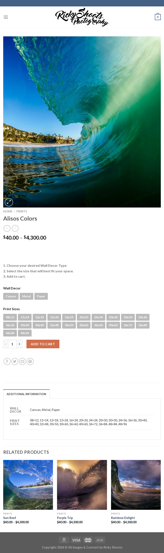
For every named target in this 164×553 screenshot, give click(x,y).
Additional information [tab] (26, 394)
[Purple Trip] (82, 485)
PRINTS (21, 211)
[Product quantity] (12, 344)
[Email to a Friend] (22, 361)
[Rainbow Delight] (136, 485)
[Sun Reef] (28, 485)
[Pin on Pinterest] (30, 361)
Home (7, 211)
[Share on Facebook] (7, 361)
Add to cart (43, 344)
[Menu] (5, 17)
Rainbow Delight (123, 518)
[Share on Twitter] (14, 361)
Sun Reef (9, 518)
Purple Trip (65, 518)
